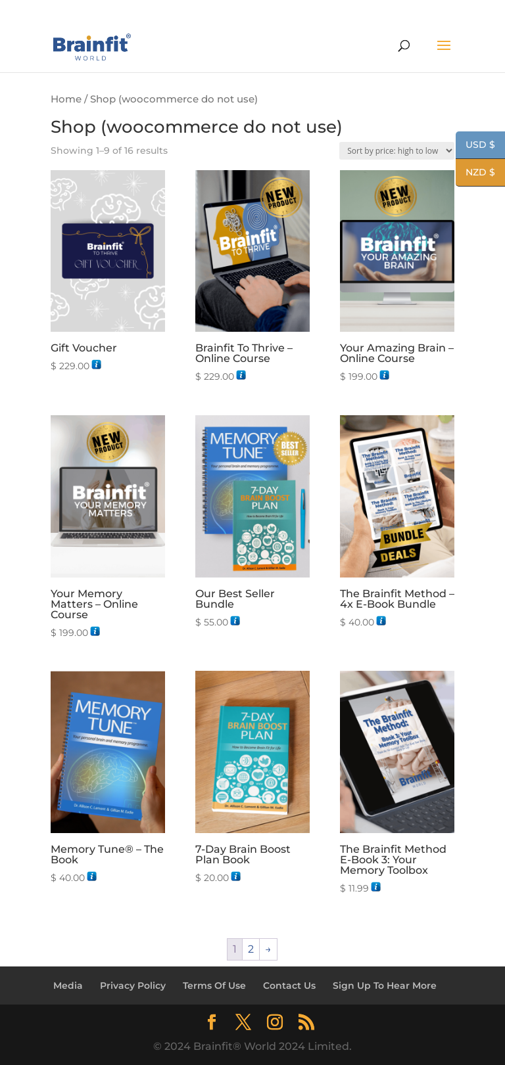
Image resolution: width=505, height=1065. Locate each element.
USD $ (475, 146)
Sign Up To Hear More (385, 985)
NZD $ (475, 173)
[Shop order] (396, 151)
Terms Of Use (214, 985)
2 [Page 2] (251, 949)
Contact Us (289, 985)
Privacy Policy (133, 985)
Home (66, 99)
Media (68, 985)
